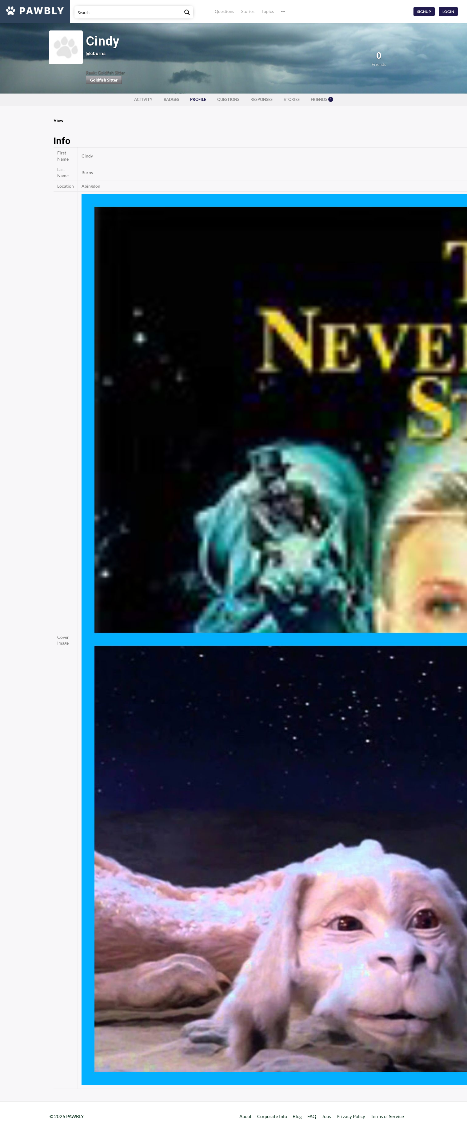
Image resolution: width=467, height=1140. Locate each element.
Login (448, 11)
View (58, 120)
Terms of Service (387, 1116)
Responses (261, 99)
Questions (224, 11)
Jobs (326, 1116)
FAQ (311, 1116)
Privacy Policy (351, 1116)
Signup (424, 11)
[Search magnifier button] (187, 12)
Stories (247, 11)
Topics (267, 11)
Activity (143, 99)
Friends (322, 99)
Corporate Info (272, 1116)
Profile (198, 99)
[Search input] (128, 12)
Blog (297, 1116)
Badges (171, 99)
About (245, 1116)
